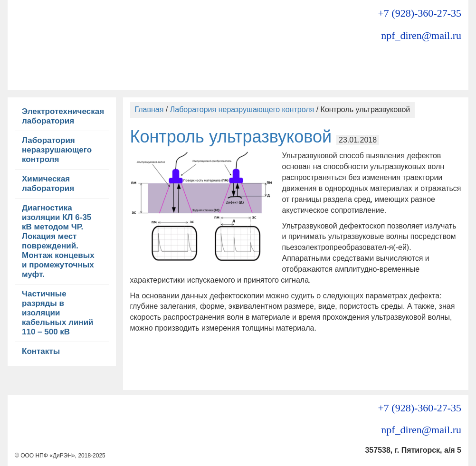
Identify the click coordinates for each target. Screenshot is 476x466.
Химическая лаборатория (48, 183)
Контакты (41, 351)
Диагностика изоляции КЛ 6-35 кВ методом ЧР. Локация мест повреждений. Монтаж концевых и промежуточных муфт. (58, 241)
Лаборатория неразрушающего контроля (57, 150)
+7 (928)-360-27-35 (419, 13)
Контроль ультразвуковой (231, 136)
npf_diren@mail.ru (421, 35)
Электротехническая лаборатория (63, 116)
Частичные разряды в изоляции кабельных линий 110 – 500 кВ (58, 312)
